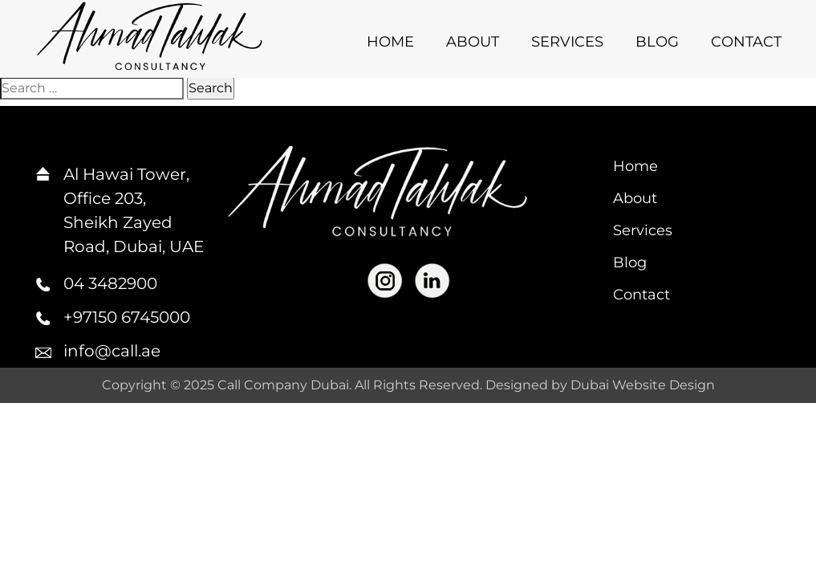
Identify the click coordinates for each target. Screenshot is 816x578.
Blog (657, 42)
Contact (746, 42)
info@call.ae (111, 350)
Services (567, 42)
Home (390, 42)
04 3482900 (110, 283)
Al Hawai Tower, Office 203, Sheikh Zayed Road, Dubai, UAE (133, 210)
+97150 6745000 (126, 317)
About (472, 42)
